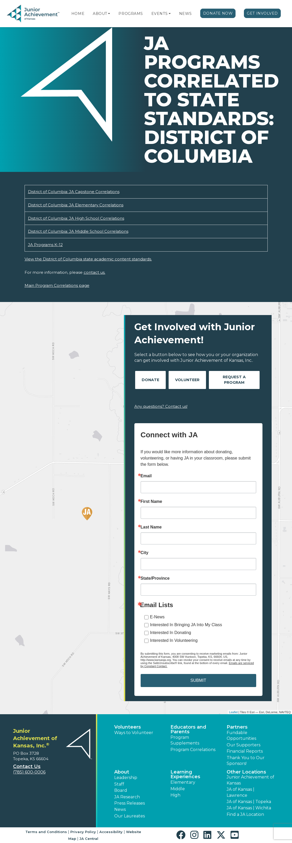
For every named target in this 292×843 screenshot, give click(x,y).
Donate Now (218, 13)
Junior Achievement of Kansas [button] (250, 780)
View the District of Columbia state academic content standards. (88, 259)
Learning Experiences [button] (185, 774)
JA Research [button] (127, 796)
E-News (157, 617)
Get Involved (262, 13)
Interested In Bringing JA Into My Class (186, 625)
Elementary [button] (182, 782)
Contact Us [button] (27, 766)
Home (77, 13)
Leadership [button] (125, 777)
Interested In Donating (170, 632)
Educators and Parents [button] (188, 729)
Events (159, 13)
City (144, 553)
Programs (130, 13)
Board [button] (120, 790)
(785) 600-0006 (29, 772)
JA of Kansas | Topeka (249, 801)
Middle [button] (177, 788)
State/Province (155, 578)
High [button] (175, 795)
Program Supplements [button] (184, 740)
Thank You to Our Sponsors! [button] (246, 760)
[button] (109, 13)
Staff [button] (119, 784)
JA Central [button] (88, 838)
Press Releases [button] (129, 803)
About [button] (121, 772)
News (185, 13)
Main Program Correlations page (57, 285)
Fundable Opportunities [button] (241, 735)
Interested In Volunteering (174, 640)
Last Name (151, 527)
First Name (151, 501)
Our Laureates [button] (129, 815)
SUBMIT (198, 680)
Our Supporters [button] (243, 744)
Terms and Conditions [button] (46, 832)
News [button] (120, 809)
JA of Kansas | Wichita (249, 807)
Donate (150, 379)
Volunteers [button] (127, 727)
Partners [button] (237, 727)
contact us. (94, 272)
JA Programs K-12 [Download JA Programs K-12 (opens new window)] (45, 244)
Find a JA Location (245, 814)
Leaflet (233, 712)
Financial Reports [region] (245, 751)
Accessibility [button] (111, 832)
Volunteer (187, 379)
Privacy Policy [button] (83, 832)
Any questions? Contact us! (160, 406)
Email (146, 476)
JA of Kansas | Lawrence (240, 792)
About (100, 13)
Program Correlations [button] (192, 749)
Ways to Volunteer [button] (133, 732)
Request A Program (234, 380)
